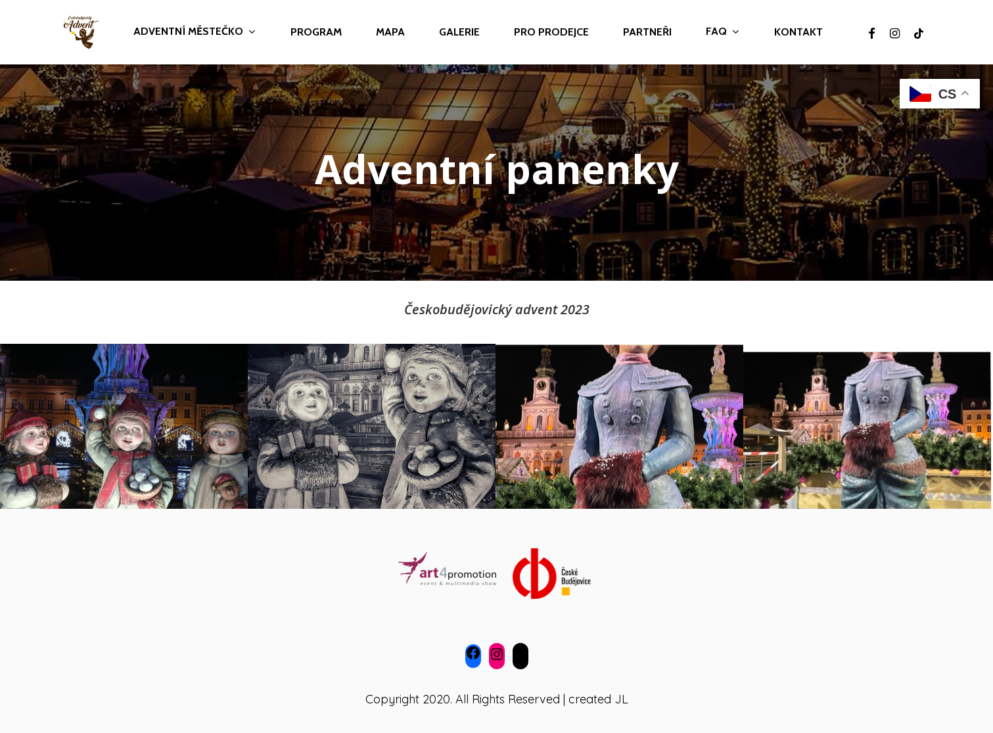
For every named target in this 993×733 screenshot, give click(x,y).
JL (621, 699)
